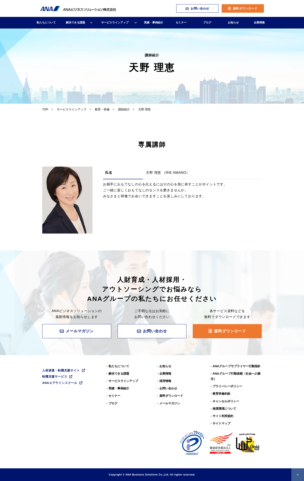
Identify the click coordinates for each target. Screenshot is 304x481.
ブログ (207, 22)
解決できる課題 (75, 22)
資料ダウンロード (245, 8)
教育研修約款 (221, 393)
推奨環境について (224, 408)
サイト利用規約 (223, 416)
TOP (45, 109)
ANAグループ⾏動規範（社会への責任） (236, 376)
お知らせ (233, 22)
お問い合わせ (200, 8)
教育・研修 (102, 109)
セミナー (181, 22)
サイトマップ (221, 423)
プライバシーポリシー (227, 386)
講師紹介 (124, 109)
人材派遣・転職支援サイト (61, 370)
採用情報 (165, 381)
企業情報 (259, 22)
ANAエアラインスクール (59, 383)
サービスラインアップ (115, 22)
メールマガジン (80, 331)
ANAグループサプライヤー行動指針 (236, 366)
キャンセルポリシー (226, 401)
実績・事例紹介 (153, 22)
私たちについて (46, 22)
